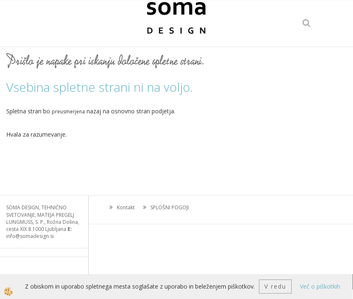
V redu (275, 286)
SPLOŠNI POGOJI (169, 207)
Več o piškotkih (320, 286)
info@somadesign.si (30, 236)
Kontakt (126, 207)
